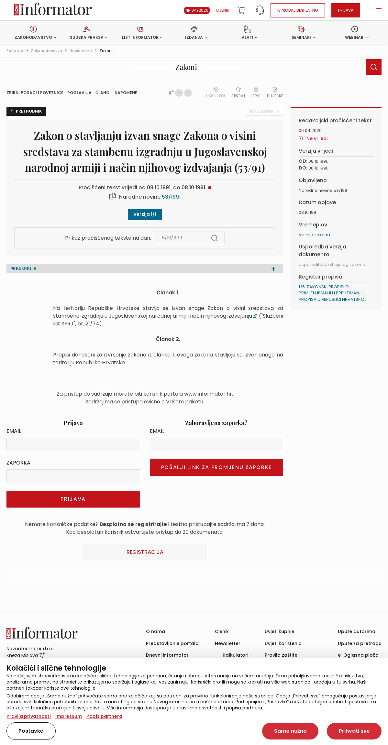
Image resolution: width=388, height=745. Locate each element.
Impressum (68, 716)
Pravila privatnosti (28, 716)
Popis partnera (104, 716)
